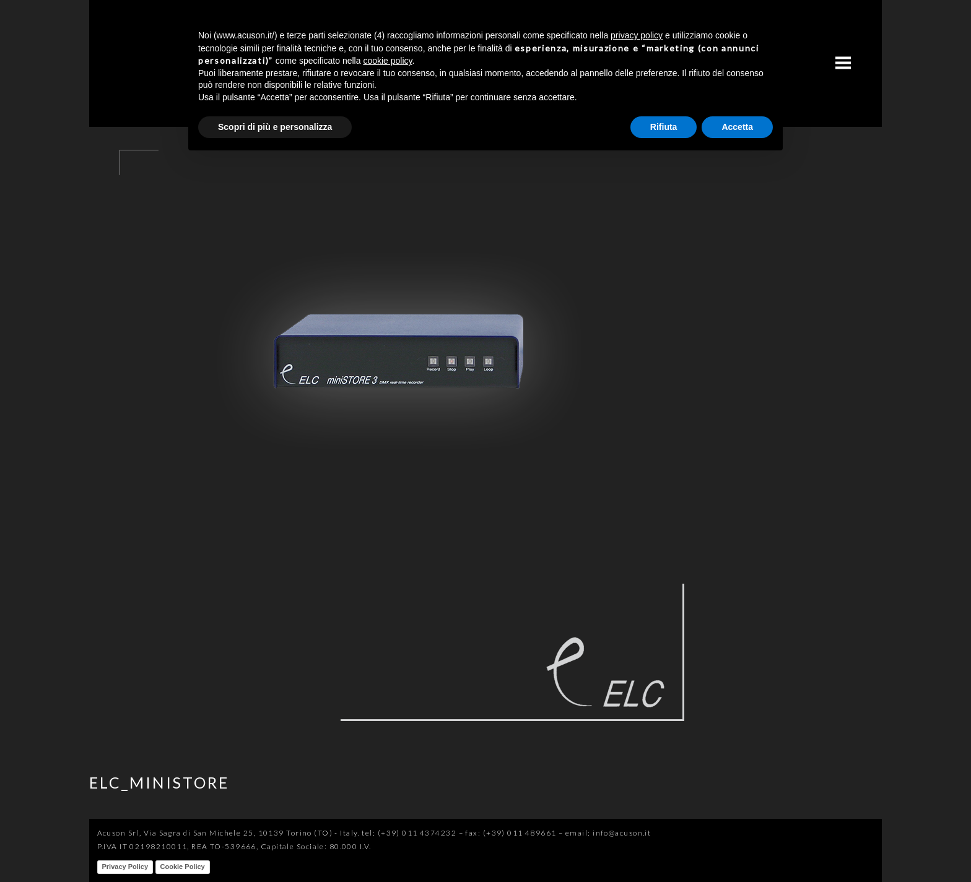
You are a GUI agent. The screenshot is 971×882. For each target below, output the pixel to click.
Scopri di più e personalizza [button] (275, 127)
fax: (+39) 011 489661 (510, 832)
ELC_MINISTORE (159, 782)
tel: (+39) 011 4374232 (409, 832)
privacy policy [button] (637, 35)
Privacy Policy (125, 866)
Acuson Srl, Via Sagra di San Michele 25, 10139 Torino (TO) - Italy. (228, 832)
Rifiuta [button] (663, 127)
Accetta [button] (737, 127)
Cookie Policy (182, 866)
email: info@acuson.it (608, 832)
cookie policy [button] (387, 61)
